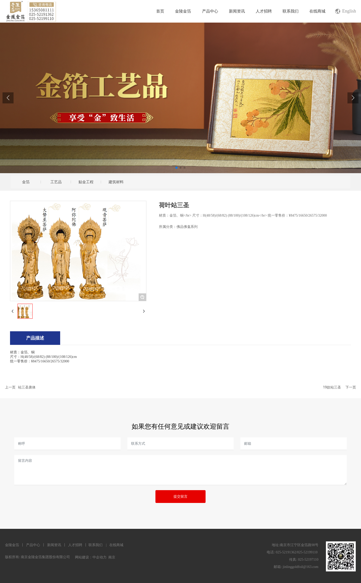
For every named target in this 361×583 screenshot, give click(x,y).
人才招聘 (74, 545)
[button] (176, 168)
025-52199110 (307, 552)
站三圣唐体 (27, 387)
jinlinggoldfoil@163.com (300, 567)
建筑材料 (116, 182)
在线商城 (116, 545)
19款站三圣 (332, 387)
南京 (111, 557)
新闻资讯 (54, 545)
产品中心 (33, 545)
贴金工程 (86, 182)
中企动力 (100, 557)
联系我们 (95, 545)
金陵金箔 (12, 545)
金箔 (26, 182)
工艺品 (56, 182)
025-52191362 (286, 552)
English (349, 11)
